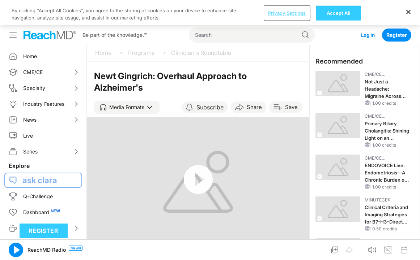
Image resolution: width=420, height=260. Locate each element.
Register (396, 10)
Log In (367, 10)
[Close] (408, 251)
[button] (127, 82)
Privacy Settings (287, 252)
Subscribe (210, 82)
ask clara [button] (39, 155)
